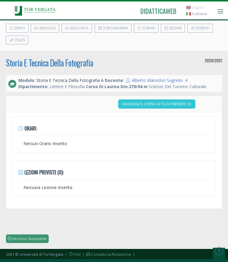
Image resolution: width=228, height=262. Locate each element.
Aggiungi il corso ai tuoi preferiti (156, 104)
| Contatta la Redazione (106, 254)
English (195, 7)
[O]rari (146, 28)
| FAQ (72, 254)
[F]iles (17, 39)
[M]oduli (45, 28)
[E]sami (173, 28)
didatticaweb (158, 11)
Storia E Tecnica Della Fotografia (49, 63)
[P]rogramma (113, 28)
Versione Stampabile (27, 238)
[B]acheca (77, 28)
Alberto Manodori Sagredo (157, 80)
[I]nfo (17, 28)
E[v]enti (200, 28)
